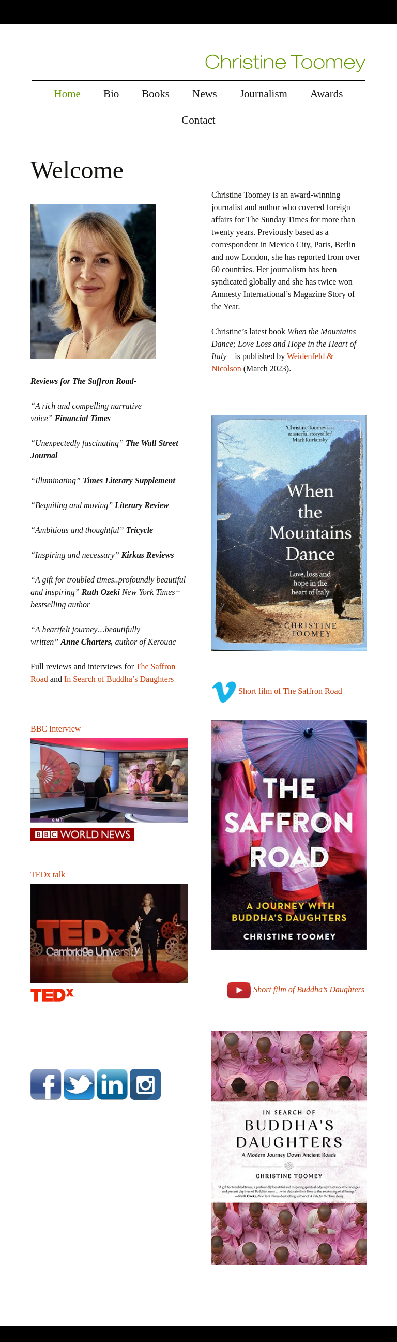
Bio (111, 93)
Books (156, 93)
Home (67, 93)
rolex (8, 1319)
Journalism (263, 93)
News (204, 93)
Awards (326, 93)
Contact (198, 120)
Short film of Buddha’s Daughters (308, 989)
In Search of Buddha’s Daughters (119, 679)
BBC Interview (55, 728)
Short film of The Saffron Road (290, 691)
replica (30, 1319)
